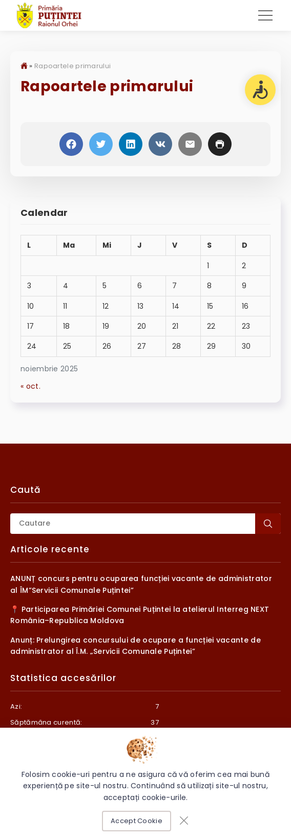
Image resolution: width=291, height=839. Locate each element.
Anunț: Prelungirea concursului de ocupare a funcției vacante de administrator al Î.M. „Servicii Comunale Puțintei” (135, 645)
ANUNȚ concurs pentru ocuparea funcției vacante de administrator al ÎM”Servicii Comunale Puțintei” (141, 584)
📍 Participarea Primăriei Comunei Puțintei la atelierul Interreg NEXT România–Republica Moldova (139, 615)
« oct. (30, 386)
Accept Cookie (136, 821)
